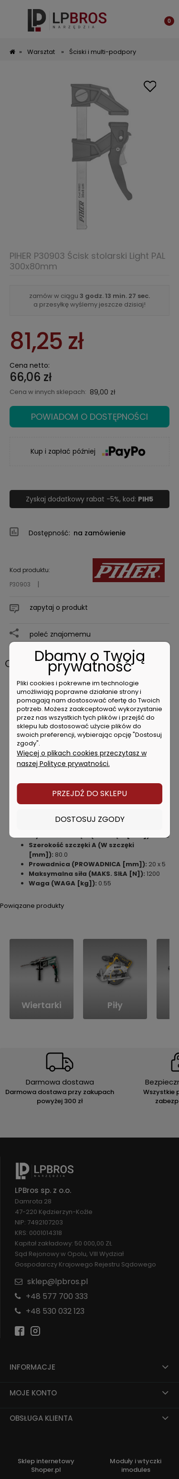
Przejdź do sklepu (89, 793)
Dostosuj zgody (90, 819)
